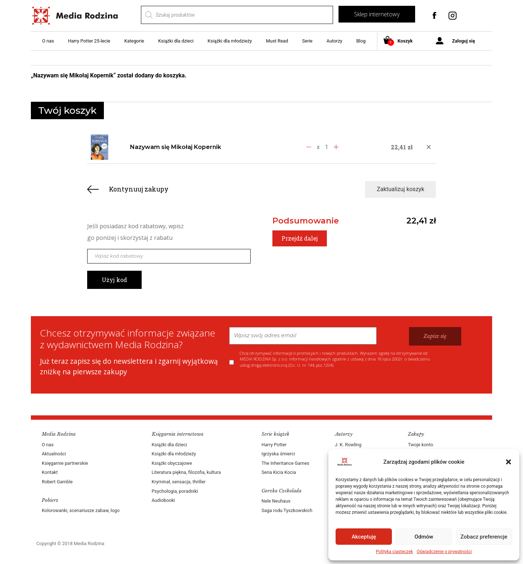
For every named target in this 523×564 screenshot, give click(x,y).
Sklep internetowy (377, 14)
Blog (361, 41)
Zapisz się (435, 336)
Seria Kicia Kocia (279, 472)
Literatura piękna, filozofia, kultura (186, 472)
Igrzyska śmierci (278, 453)
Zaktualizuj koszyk (400, 189)
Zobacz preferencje (484, 536)
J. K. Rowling (348, 444)
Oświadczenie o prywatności (444, 551)
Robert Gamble (57, 481)
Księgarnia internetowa (177, 434)
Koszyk (401, 41)
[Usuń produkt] (428, 147)
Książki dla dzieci (176, 41)
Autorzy (334, 41)
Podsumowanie (305, 220)
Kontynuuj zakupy (139, 189)
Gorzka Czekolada (281, 491)
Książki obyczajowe (172, 463)
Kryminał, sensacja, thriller (179, 481)
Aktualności (54, 453)
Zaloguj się (463, 41)
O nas (48, 41)
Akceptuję (364, 536)
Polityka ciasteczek (394, 551)
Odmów (423, 536)
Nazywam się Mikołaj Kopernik (175, 147)
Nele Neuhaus (276, 501)
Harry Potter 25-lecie (89, 41)
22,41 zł (421, 220)
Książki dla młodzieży (230, 41)
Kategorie (134, 41)
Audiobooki (163, 500)
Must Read (277, 41)
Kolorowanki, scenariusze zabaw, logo (80, 510)
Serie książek (275, 434)
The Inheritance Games (285, 463)
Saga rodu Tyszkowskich (287, 510)
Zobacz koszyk (454, 75)
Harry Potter (274, 444)
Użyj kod (114, 279)
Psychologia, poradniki (175, 491)
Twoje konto (420, 444)
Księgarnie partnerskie (65, 463)
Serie (307, 41)
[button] (508, 462)
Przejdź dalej (299, 238)
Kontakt (50, 472)
